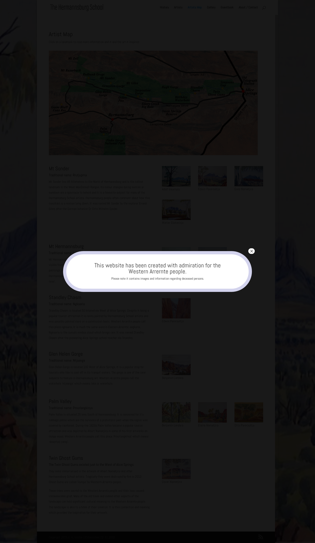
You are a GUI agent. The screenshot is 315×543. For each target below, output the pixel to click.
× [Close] (251, 251)
